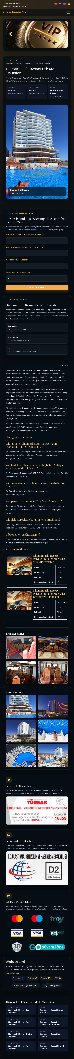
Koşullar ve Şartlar (52, 985)
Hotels (18, 64)
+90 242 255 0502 (11, 3)
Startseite (9, 64)
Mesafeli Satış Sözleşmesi (26, 985)
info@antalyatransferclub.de (14, 6)
